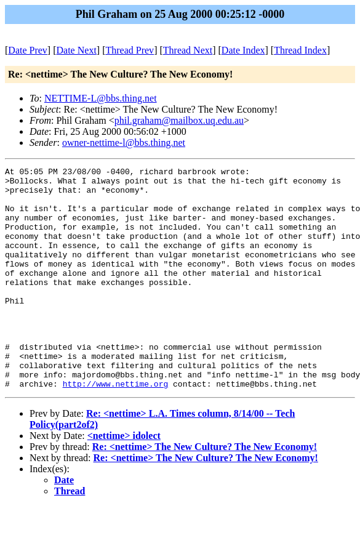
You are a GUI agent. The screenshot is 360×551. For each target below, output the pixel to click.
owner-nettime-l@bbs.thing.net (123, 142)
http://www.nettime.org (116, 427)
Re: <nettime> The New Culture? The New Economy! (204, 491)
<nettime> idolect (124, 480)
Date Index (243, 50)
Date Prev (27, 50)
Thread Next (187, 50)
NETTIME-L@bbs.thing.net (100, 98)
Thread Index (300, 50)
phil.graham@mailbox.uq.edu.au (179, 120)
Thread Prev (129, 50)
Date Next (77, 50)
